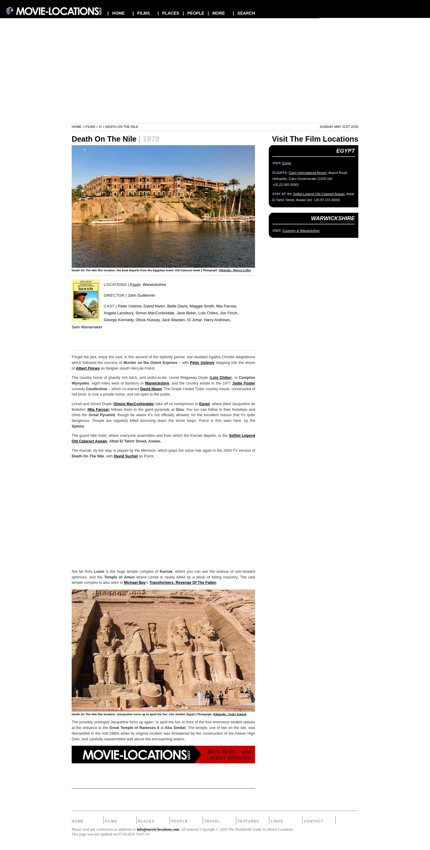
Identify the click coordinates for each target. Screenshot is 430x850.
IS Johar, (194, 320)
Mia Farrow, (226, 306)
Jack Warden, (174, 320)
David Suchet (126, 456)
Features (248, 821)
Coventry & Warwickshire (301, 230)
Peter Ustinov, (130, 306)
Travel (212, 821)
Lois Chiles (221, 378)
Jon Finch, (229, 313)
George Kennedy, (119, 320)
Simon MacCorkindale (133, 404)
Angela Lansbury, (119, 313)
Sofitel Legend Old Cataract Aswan (319, 194)
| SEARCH (244, 13)
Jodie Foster (243, 383)
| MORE (216, 13)
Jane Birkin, (186, 313)
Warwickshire (154, 284)
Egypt (135, 284)
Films (90, 126)
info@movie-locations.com (158, 829)
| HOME (116, 13)
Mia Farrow (98, 410)
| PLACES (168, 13)
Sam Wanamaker (87, 327)
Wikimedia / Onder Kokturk (229, 714)
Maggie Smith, (202, 306)
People (179, 821)
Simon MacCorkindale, (156, 313)
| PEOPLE (193, 13)
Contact (314, 821)
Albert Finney (88, 368)
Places (146, 821)
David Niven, (155, 306)
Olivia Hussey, (148, 320)
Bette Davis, (178, 306)
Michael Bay (135, 583)
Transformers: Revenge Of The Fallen (182, 583)
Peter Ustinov (202, 363)
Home (77, 126)
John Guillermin (141, 295)
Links (277, 821)
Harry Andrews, (217, 320)
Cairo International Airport (308, 172)
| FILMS (141, 13)
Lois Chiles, (208, 313)
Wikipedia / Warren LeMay (235, 270)
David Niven (151, 389)
